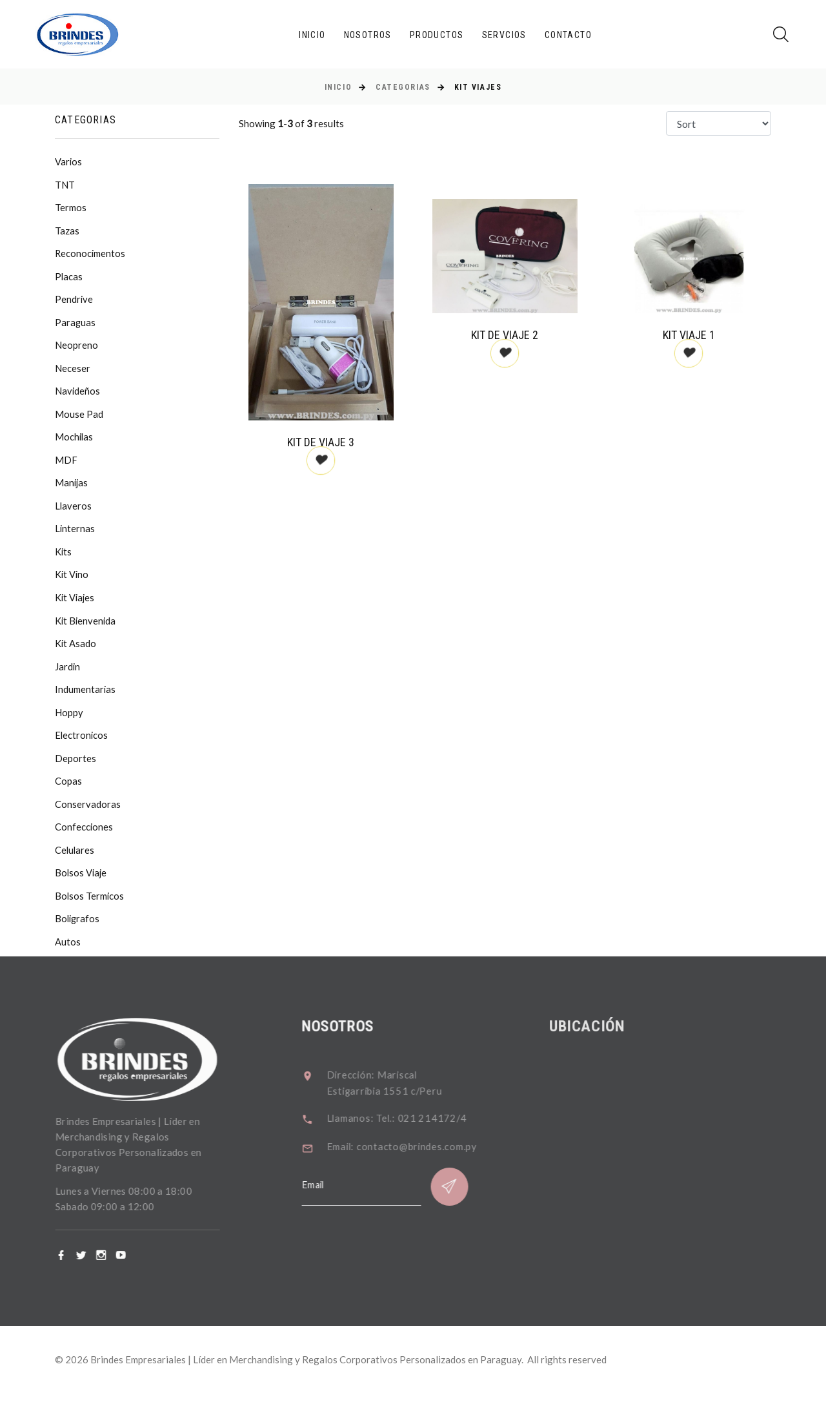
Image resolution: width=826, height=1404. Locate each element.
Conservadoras (88, 813)
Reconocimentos (90, 255)
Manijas (72, 487)
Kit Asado (76, 650)
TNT (65, 185)
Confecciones (84, 836)
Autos (68, 952)
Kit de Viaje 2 (504, 335)
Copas (68, 790)
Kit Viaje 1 (689, 335)
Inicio (312, 35)
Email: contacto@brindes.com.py (415, 1156)
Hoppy (69, 720)
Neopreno (76, 348)
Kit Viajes (75, 604)
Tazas (67, 232)
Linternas (75, 534)
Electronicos (82, 743)
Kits (63, 557)
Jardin (68, 673)
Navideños (78, 394)
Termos (70, 208)
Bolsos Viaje (81, 883)
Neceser (72, 371)
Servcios (504, 35)
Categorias (403, 87)
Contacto (568, 35)
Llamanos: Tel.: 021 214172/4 (410, 1128)
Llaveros (73, 511)
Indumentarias (85, 697)
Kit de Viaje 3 (320, 442)
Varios (69, 162)
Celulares (75, 859)
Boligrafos (78, 929)
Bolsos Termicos (90, 906)
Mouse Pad (79, 418)
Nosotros (368, 35)
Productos (437, 35)
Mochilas (74, 441)
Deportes (75, 766)
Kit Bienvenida (86, 627)
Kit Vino (72, 580)
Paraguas (75, 325)
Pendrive (74, 301)
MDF (66, 464)
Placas (69, 278)
